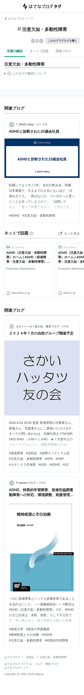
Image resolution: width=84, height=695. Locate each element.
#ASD (43, 464)
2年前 (65, 326)
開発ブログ (52, 663)
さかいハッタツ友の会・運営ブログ (37, 326)
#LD (66, 464)
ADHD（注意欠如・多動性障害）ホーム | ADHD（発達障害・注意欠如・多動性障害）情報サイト (28, 257)
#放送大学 (16, 629)
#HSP (60, 458)
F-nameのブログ (26, 482)
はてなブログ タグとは (18, 663)
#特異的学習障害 (57, 640)
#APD (49, 458)
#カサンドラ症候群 (22, 464)
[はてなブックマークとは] (31, 233)
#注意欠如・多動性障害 (38, 215)
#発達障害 (16, 453)
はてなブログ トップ (18, 18)
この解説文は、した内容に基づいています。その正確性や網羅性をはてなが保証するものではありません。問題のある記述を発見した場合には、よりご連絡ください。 (25, 74)
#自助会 (31, 453)
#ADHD (14, 215)
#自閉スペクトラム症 (55, 453)
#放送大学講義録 (38, 629)
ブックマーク (15, 247)
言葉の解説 (15, 51)
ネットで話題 (39, 51)
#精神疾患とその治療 (24, 634)
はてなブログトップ (16, 667)
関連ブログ (63, 51)
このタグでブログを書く (62, 40)
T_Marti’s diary (25, 124)
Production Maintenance (20, 268)
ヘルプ (38, 663)
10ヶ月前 (41, 124)
